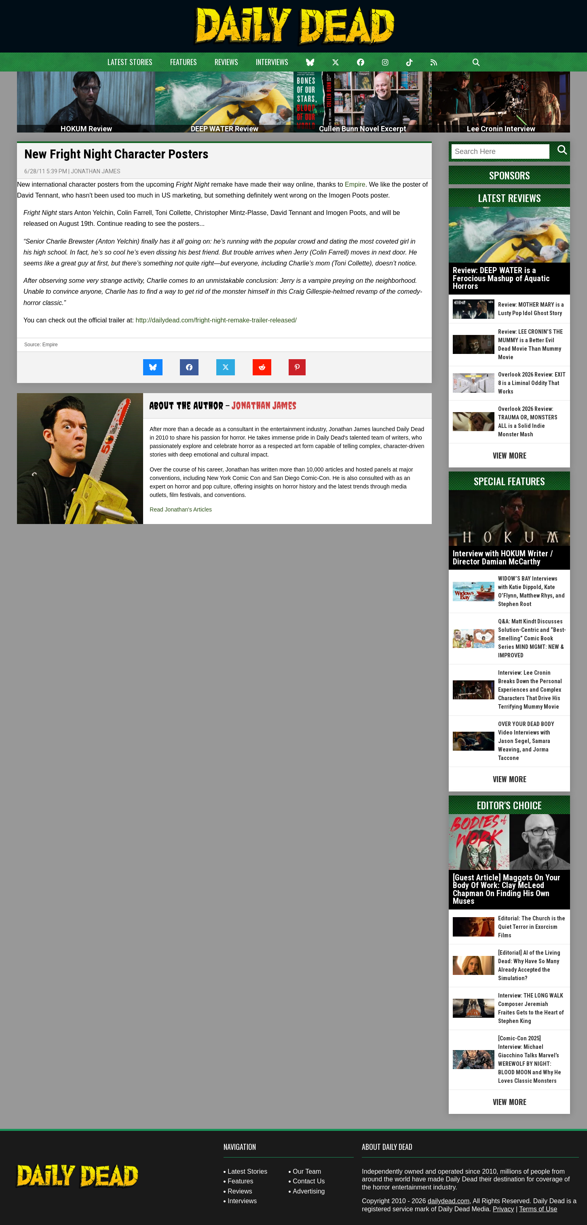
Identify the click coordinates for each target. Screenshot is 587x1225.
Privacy (503, 1209)
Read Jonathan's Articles (181, 509)
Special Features (509, 481)
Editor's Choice (509, 805)
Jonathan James (95, 171)
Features (183, 62)
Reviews (226, 62)
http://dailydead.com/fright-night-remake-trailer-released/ (216, 320)
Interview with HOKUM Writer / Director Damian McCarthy (503, 557)
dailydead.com (448, 1201)
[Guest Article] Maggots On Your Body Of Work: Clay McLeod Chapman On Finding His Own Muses (506, 889)
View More (509, 455)
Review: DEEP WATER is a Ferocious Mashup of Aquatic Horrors (501, 278)
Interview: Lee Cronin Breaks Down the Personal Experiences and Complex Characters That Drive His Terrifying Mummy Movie (530, 689)
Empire (355, 184)
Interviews (272, 62)
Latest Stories (130, 62)
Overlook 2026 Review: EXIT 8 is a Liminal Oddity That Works (532, 383)
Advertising (309, 1191)
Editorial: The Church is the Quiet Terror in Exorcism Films (531, 927)
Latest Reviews (509, 197)
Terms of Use (538, 1209)
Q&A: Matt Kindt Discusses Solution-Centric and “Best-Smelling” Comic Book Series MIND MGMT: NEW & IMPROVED (532, 638)
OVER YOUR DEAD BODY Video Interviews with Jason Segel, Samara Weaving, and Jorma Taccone (526, 741)
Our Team (307, 1171)
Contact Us (309, 1181)
